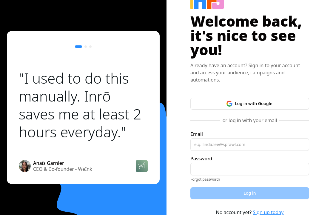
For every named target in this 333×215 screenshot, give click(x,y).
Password (201, 159)
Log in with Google (249, 104)
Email (196, 134)
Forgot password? (205, 179)
